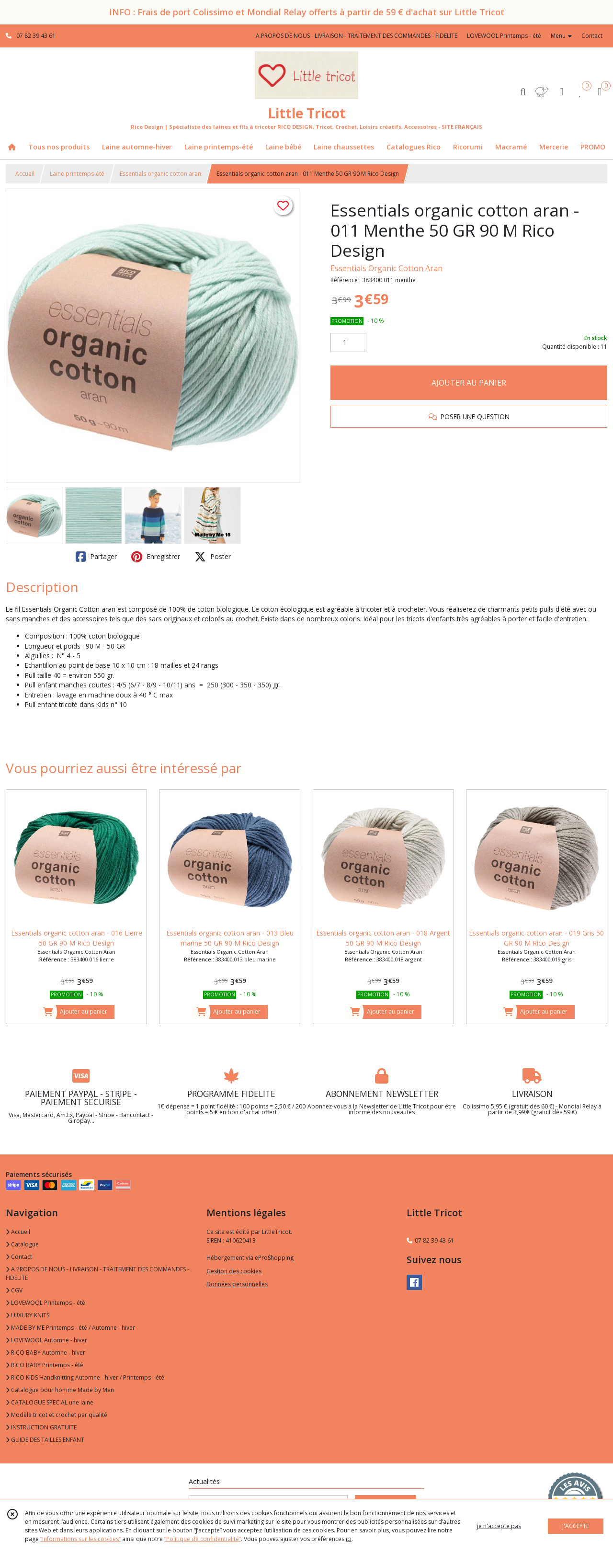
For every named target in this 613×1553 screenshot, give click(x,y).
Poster (212, 556)
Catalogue (22, 1244)
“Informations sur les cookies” (80, 1539)
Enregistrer (155, 556)
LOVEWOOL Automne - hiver (46, 1340)
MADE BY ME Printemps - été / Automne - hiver (70, 1328)
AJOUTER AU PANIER (468, 382)
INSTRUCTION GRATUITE (41, 1427)
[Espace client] (561, 91)
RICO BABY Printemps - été (44, 1365)
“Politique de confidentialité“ (202, 1539)
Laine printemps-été (77, 174)
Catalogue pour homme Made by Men (60, 1390)
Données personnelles (237, 1284)
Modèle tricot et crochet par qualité (56, 1415)
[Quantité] (348, 342)
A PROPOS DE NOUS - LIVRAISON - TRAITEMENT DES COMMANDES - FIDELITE (97, 1273)
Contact (591, 36)
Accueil (24, 174)
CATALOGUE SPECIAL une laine (49, 1402)
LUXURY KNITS (27, 1315)
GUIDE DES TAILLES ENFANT (45, 1440)
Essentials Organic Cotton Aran (386, 268)
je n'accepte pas (499, 1526)
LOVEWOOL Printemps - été (45, 1303)
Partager (96, 556)
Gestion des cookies (233, 1271)
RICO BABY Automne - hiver (45, 1352)
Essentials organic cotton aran (160, 174)
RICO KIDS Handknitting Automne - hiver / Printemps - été (85, 1377)
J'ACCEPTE (575, 1526)
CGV (14, 1290)
